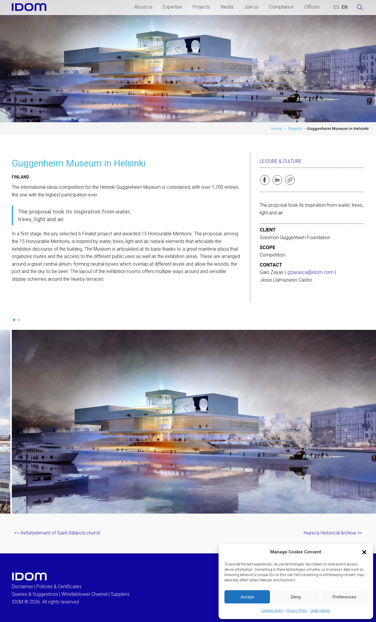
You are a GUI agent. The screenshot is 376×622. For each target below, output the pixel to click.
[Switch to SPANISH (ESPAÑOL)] (336, 7)
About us (143, 7)
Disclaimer (22, 586)
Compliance (281, 7)
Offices (311, 7)
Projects (201, 7)
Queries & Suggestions (35, 594)
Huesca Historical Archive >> (333, 533)
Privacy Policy (297, 610)
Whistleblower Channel (84, 594)
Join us (251, 7)
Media (227, 7)
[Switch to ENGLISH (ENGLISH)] (345, 7)
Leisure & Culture (281, 161)
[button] (364, 552)
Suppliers (120, 594)
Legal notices (320, 610)
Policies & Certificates (59, 586)
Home (276, 128)
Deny (296, 596)
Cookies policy (272, 610)
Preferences (344, 596)
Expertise (172, 7)
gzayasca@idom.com (310, 272)
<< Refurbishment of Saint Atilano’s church (57, 533)
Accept (247, 596)
